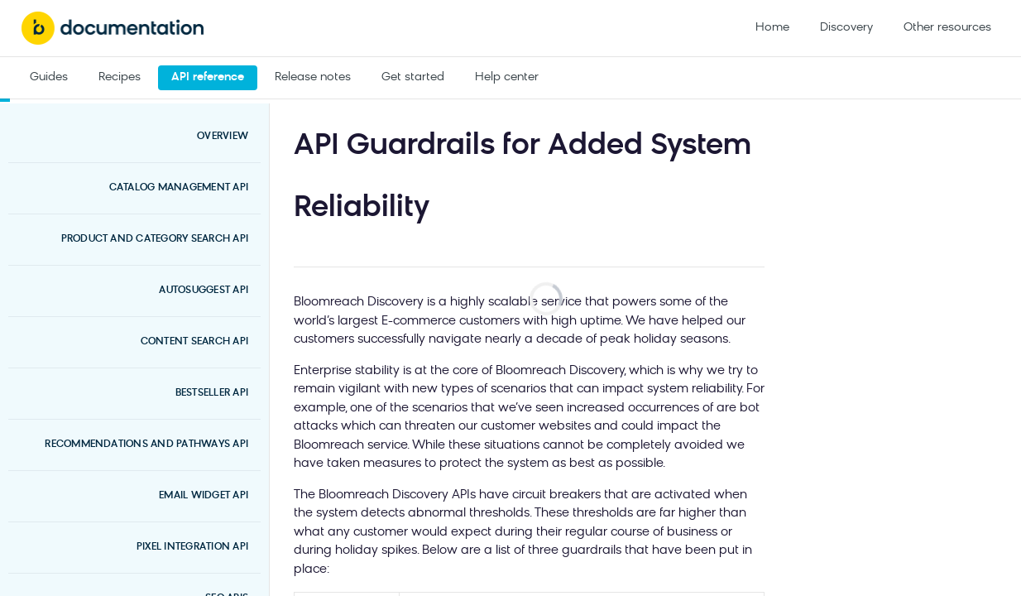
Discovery (846, 28)
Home (772, 28)
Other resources (947, 28)
